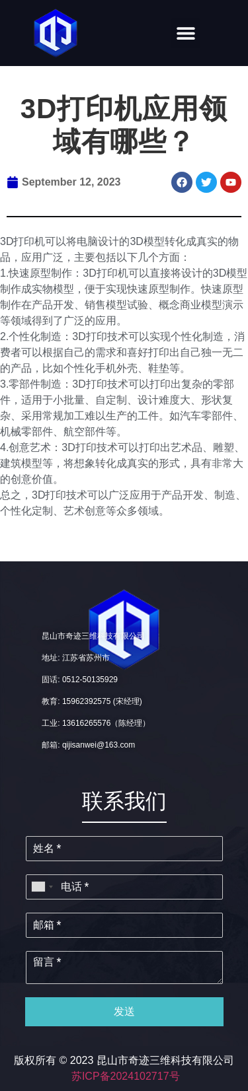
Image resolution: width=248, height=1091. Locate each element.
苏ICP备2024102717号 (125, 1076)
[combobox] (41, 887)
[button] (185, 33)
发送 (124, 1011)
